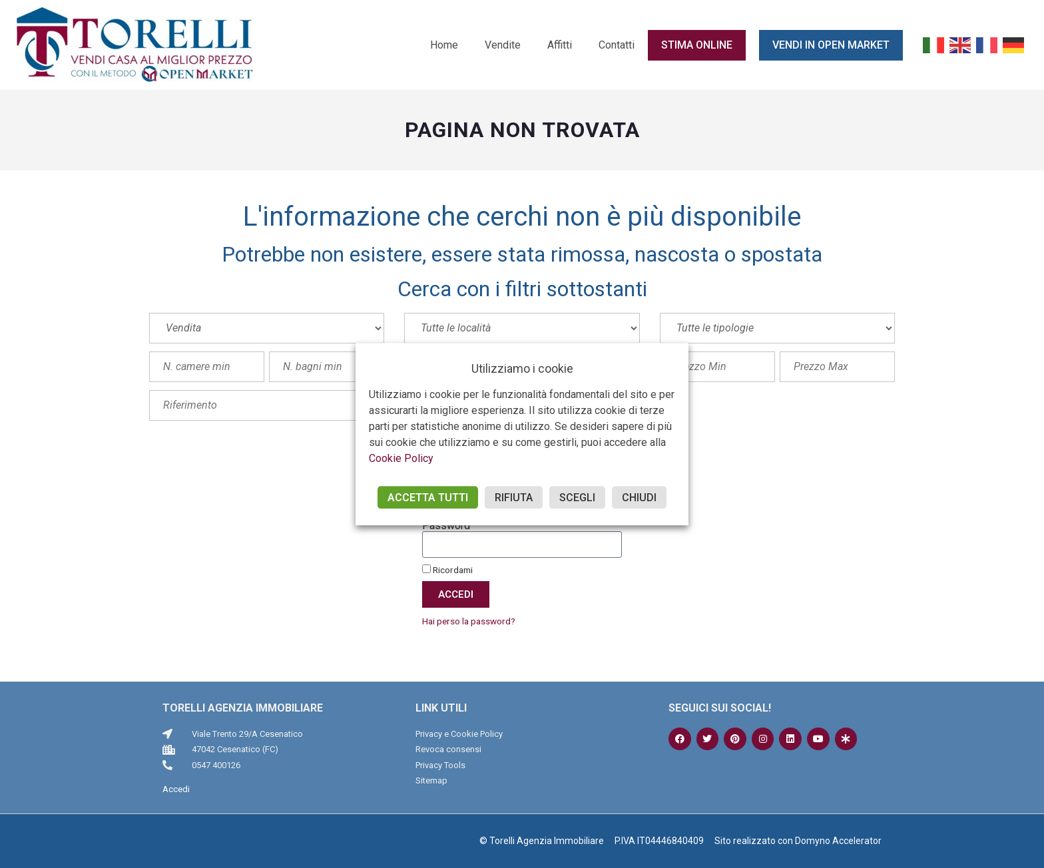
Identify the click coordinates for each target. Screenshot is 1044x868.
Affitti (559, 45)
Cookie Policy (401, 458)
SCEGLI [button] (577, 497)
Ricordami (447, 569)
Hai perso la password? (468, 621)
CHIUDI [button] (639, 497)
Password (446, 526)
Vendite (503, 45)
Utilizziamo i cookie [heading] (522, 368)
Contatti (617, 45)
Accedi (176, 789)
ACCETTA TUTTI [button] (428, 497)
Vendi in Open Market (831, 45)
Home (444, 45)
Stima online (696, 45)
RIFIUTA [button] (514, 497)
